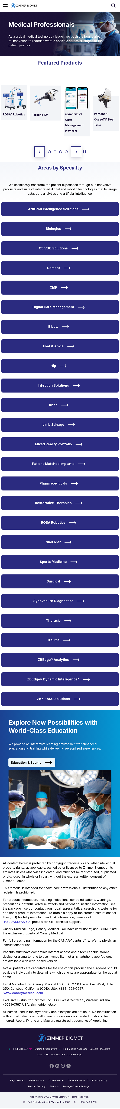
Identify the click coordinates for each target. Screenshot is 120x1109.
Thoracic (58, 620)
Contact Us (43, 1054)
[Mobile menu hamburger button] (5, 5)
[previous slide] (39, 151)
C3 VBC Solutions (59, 248)
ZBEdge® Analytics (59, 660)
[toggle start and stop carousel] (84, 151)
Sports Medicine (58, 562)
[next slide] (76, 151)
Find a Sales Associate (75, 1049)
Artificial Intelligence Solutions (58, 209)
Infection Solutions (59, 385)
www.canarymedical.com (23, 993)
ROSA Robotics (58, 522)
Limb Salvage (59, 424)
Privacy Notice (36, 1080)
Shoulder (59, 542)
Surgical (59, 581)
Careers (94, 1049)
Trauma (58, 640)
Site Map (54, 1086)
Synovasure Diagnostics (58, 601)
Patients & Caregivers (45, 1049)
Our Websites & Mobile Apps (66, 1054)
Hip (59, 366)
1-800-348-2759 (17, 922)
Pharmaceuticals (59, 483)
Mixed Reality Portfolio (59, 444)
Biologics (59, 229)
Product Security (37, 1086)
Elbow (58, 326)
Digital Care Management (59, 307)
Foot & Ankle (58, 346)
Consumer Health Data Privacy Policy (87, 1080)
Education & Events (31, 762)
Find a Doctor (20, 1049)
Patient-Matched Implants (58, 464)
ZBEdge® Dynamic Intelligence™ (58, 679)
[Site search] (113, 6)
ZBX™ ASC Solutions (59, 699)
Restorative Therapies (58, 503)
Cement (59, 268)
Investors (105, 1049)
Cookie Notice (56, 1080)
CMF (59, 287)
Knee (58, 405)
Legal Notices (17, 1080)
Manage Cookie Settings (76, 1086)
